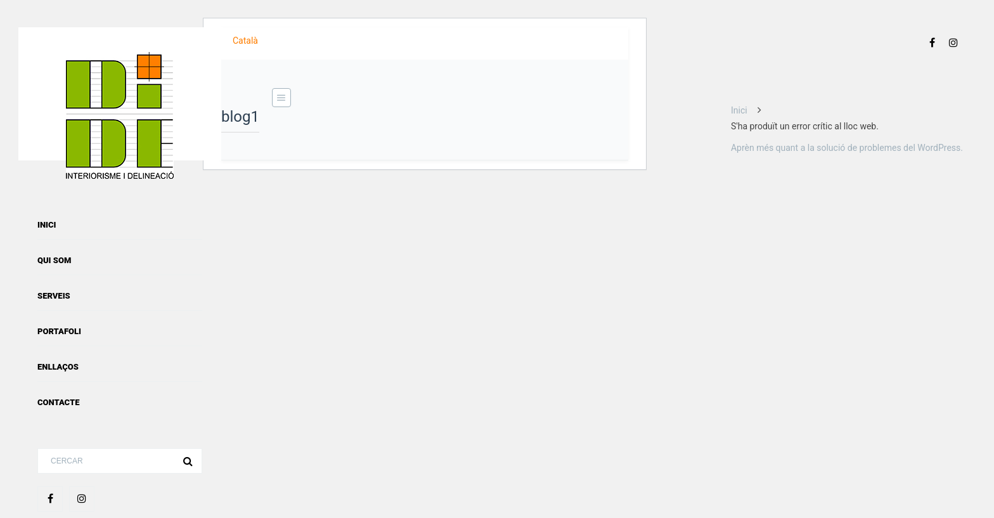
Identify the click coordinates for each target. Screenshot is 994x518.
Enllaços (58, 367)
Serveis (53, 296)
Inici (46, 225)
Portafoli (59, 331)
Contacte (58, 402)
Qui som (54, 260)
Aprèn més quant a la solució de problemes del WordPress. (847, 148)
